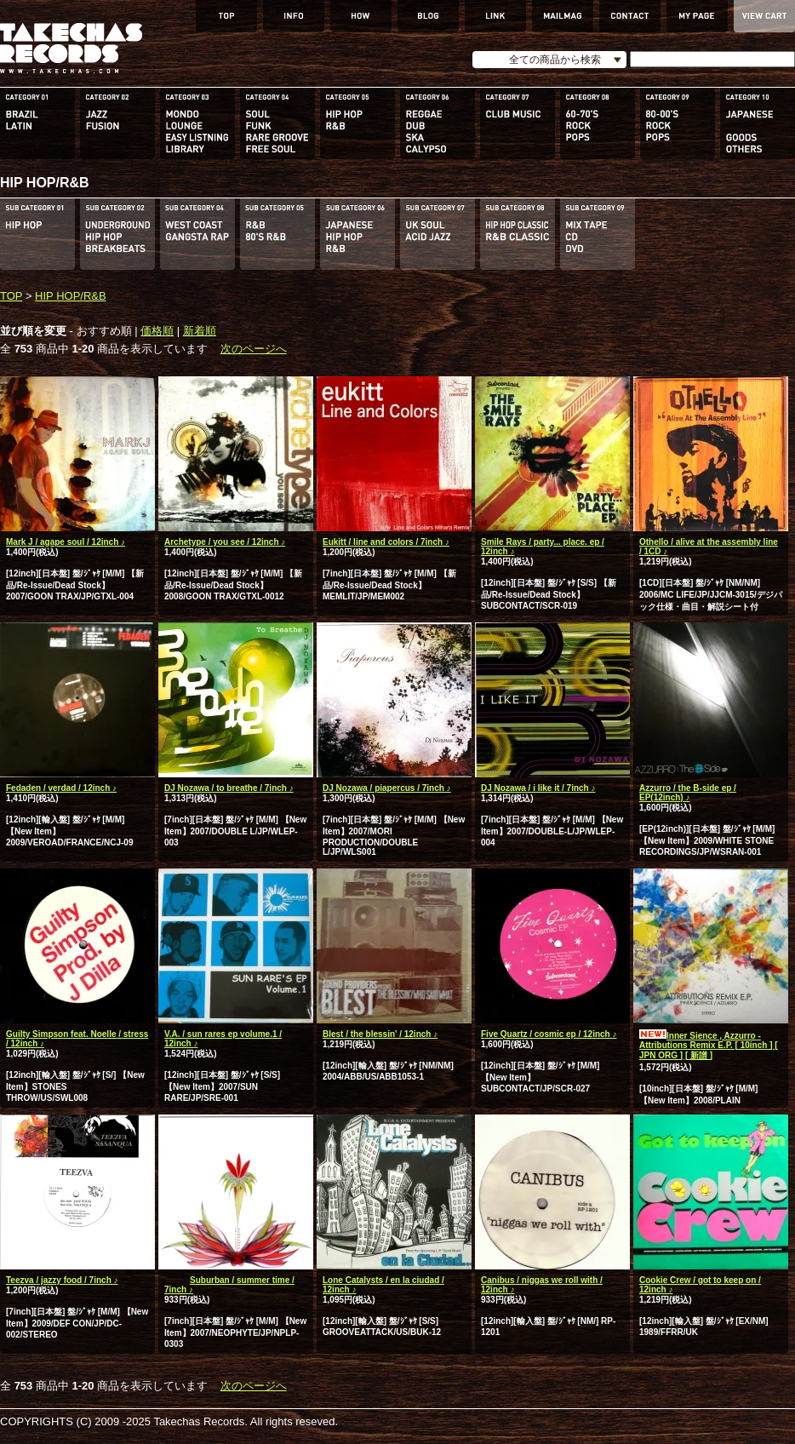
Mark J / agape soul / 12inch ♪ (65, 542)
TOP (11, 295)
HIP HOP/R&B (70, 295)
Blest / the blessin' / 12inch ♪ (380, 1034)
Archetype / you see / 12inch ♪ (224, 542)
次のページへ (253, 348)
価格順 (157, 330)
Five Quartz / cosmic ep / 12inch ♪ (549, 1034)
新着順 (199, 330)
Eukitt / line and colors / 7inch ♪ (386, 542)
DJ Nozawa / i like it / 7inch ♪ (538, 788)
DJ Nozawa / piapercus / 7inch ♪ (387, 788)
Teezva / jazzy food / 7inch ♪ (62, 1280)
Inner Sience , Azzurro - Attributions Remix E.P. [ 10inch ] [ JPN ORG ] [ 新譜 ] (708, 1045)
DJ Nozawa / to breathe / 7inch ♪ (229, 788)
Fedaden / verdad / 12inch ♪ (61, 788)
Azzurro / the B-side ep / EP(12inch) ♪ (687, 792)
